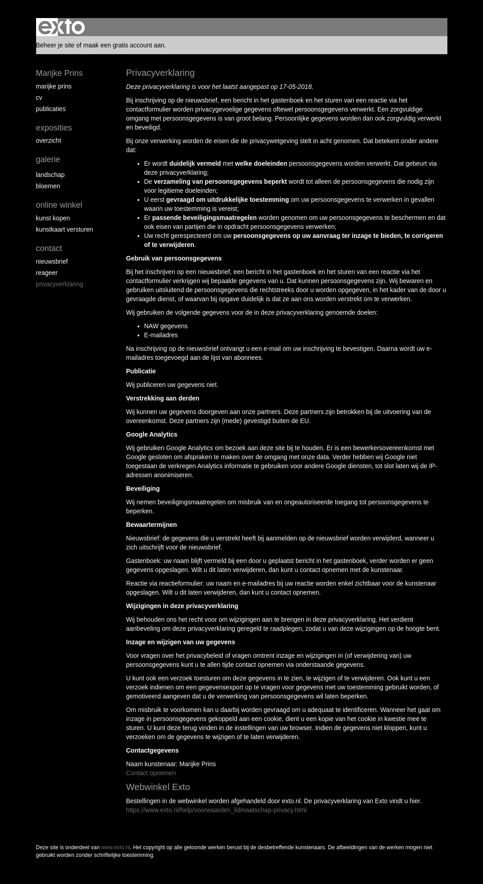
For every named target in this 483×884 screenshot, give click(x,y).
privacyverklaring (59, 284)
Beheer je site (55, 45)
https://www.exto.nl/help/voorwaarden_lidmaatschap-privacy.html (216, 810)
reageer (47, 272)
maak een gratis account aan (124, 45)
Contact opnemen (151, 773)
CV (39, 97)
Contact (49, 248)
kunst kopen (53, 218)
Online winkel (59, 204)
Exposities (54, 127)
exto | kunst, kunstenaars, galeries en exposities (61, 27)
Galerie (48, 159)
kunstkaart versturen (64, 229)
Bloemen (48, 186)
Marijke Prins (59, 73)
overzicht (48, 140)
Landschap (50, 174)
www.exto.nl (115, 847)
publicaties (51, 108)
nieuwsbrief (52, 261)
